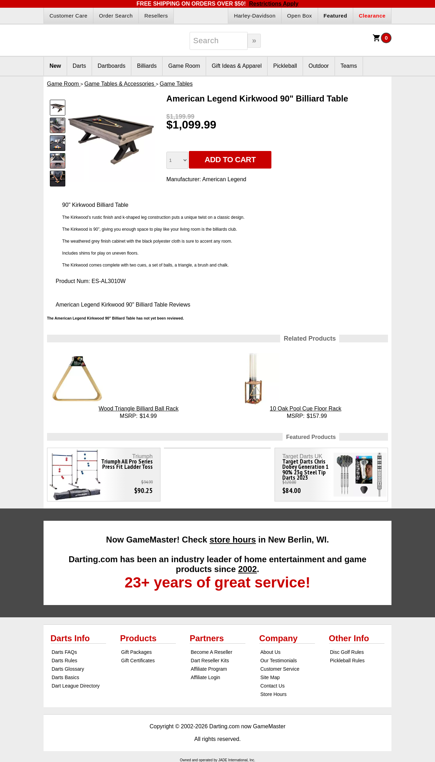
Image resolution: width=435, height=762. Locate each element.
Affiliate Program (209, 669)
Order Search (116, 16)
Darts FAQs (64, 652)
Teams (349, 66)
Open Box (299, 16)
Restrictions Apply (273, 4)
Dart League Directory (76, 686)
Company (278, 638)
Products (138, 638)
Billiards (147, 66)
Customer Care (68, 16)
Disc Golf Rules (347, 652)
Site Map (269, 677)
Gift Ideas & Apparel (237, 66)
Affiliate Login (205, 677)
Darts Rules (64, 660)
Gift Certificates (138, 660)
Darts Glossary (68, 669)
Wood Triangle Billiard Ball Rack (138, 409)
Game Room (184, 66)
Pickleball (285, 66)
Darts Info (70, 638)
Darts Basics (65, 677)
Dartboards (111, 66)
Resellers (156, 16)
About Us (270, 652)
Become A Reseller (211, 652)
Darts (79, 66)
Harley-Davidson (254, 16)
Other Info (349, 638)
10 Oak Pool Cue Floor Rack (306, 409)
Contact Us (272, 686)
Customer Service (279, 669)
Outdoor (319, 66)
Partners (207, 638)
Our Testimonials (278, 660)
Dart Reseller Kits (210, 660)
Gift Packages (136, 652)
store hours (233, 539)
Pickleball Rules (347, 660)
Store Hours (273, 694)
